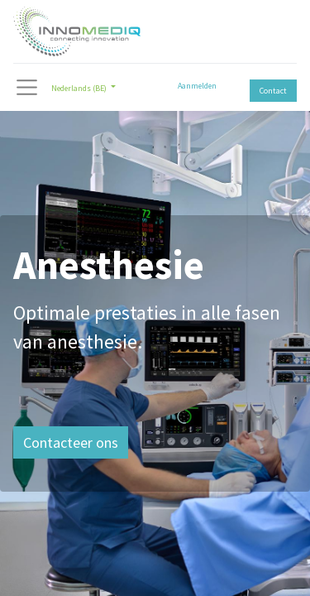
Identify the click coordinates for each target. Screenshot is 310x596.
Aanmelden (197, 85)
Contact (273, 90)
